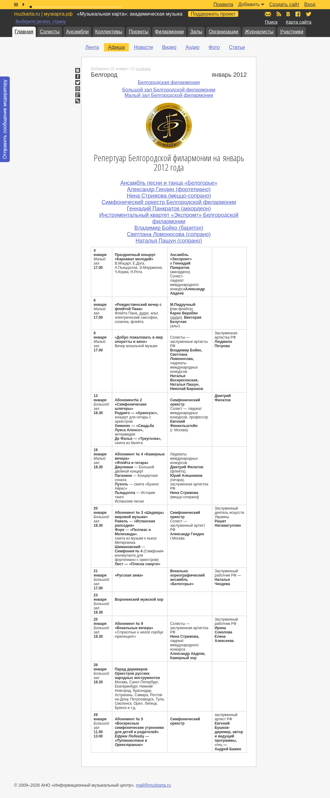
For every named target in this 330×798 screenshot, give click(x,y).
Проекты (138, 31)
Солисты (50, 31)
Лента (92, 47)
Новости (143, 47)
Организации (223, 31)
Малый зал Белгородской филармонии (168, 95)
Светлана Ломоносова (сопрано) (169, 234)
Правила (223, 4)
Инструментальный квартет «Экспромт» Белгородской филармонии (168, 218)
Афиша (116, 47)
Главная (24, 31)
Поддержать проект (213, 14)
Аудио (192, 47)
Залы (196, 31)
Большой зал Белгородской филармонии (169, 89)
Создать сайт (284, 4)
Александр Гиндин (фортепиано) (169, 189)
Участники (291, 31)
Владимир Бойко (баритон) (168, 228)
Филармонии (169, 31)
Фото (214, 47)
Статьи (237, 47)
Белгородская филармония (169, 82)
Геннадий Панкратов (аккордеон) (169, 209)
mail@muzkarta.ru (153, 785)
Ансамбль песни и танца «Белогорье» (168, 183)
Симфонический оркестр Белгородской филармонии (169, 202)
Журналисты (259, 31)
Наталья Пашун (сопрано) (168, 241)
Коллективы (108, 31)
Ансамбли (77, 31)
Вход (309, 4)
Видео (169, 47)
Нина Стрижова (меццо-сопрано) (169, 196)
